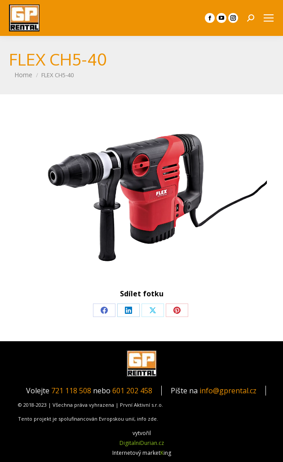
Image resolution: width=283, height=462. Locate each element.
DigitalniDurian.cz (141, 443)
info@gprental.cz (227, 391)
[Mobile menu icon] (268, 18)
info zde (147, 418)
